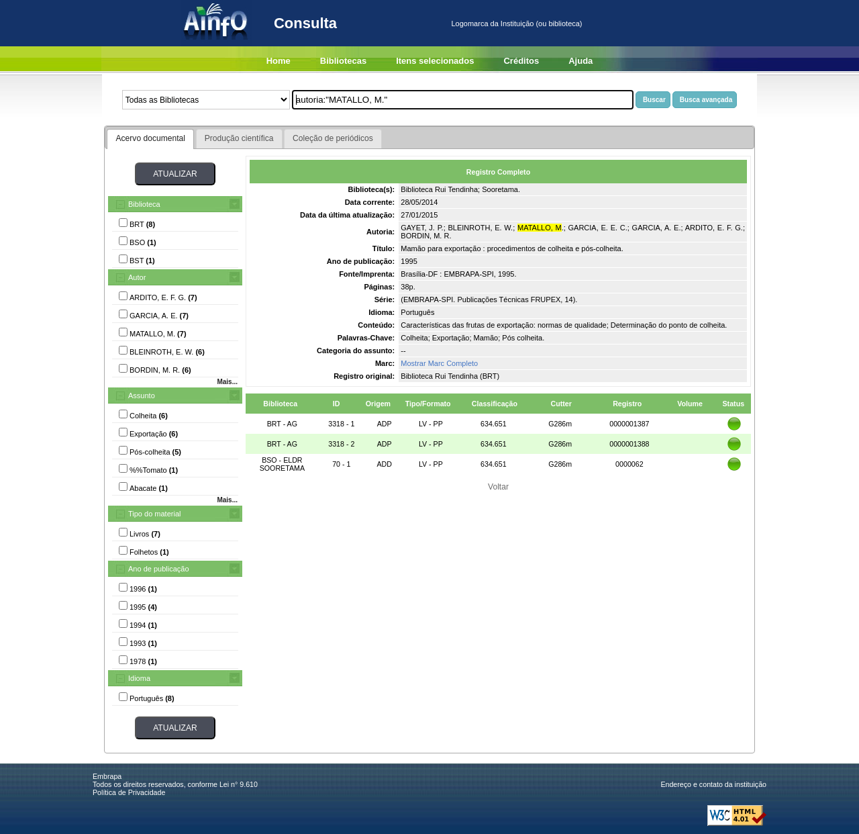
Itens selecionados (435, 61)
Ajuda (580, 61)
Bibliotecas (343, 61)
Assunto (141, 395)
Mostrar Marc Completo (439, 363)
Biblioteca (144, 204)
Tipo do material (154, 514)
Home (278, 61)
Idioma (139, 678)
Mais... (227, 381)
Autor (137, 277)
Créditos (521, 61)
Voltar (498, 487)
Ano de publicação (158, 569)
